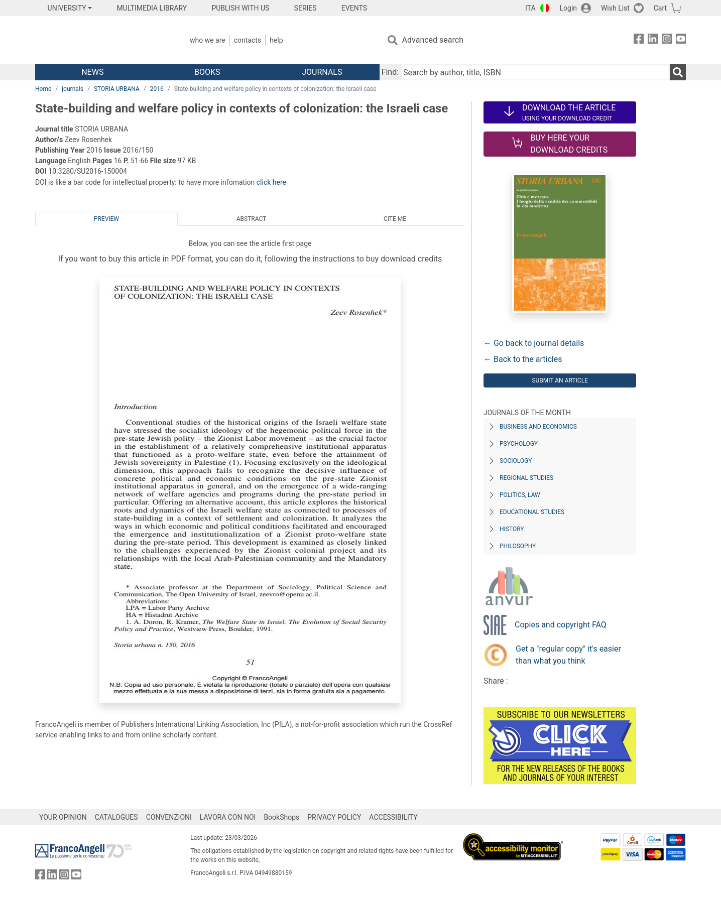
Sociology (516, 460)
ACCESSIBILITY (393, 817)
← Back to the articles (523, 359)
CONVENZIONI (169, 817)
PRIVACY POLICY (334, 817)
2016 (157, 88)
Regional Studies (526, 477)
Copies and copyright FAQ (561, 624)
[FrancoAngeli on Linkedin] (653, 40)
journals (72, 88)
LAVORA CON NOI (228, 817)
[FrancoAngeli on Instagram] (667, 40)
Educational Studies (532, 512)
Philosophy (518, 546)
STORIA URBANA (117, 88)
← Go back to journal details (534, 343)
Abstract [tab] (251, 218)
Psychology (519, 443)
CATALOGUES (116, 817)
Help (276, 40)
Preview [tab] (106, 218)
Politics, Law (520, 494)
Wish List (615, 8)
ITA (530, 8)
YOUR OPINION (63, 817)
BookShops (281, 817)
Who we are (207, 40)
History (512, 529)
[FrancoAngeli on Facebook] (639, 40)
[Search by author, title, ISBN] (535, 72)
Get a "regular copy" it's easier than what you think (568, 655)
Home (43, 88)
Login (568, 8)
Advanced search (432, 40)
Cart (660, 8)
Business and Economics (538, 426)
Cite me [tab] (395, 218)
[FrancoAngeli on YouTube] (681, 40)
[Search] (678, 72)
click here (271, 182)
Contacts (247, 40)
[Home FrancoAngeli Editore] (101, 40)
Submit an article (560, 380)
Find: (390, 72)
